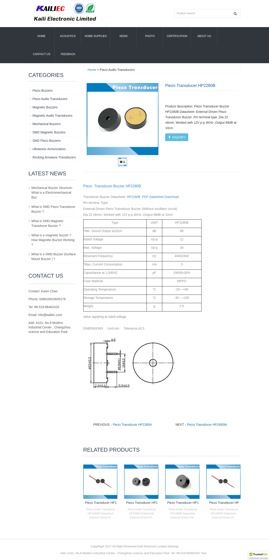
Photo (150, 36)
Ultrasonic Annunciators (49, 149)
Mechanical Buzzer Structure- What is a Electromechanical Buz (52, 192)
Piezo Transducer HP (224, 502)
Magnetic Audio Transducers (52, 115)
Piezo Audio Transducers (49, 99)
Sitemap (173, 546)
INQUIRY (176, 137)
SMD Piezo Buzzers (46, 140)
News (124, 36)
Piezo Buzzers (42, 90)
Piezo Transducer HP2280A (132, 424)
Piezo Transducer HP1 (101, 502)
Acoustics (68, 36)
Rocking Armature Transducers (54, 157)
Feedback (68, 54)
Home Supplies (96, 36)
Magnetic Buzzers (45, 107)
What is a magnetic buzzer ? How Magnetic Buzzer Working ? (52, 239)
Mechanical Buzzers (46, 124)
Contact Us (41, 54)
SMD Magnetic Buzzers (48, 132)
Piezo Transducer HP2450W (207, 424)
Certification (177, 36)
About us (204, 36)
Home (41, 36)
